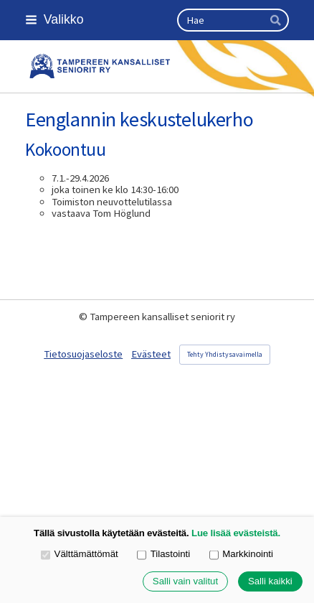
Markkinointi (241, 555)
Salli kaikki (270, 581)
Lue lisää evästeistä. (235, 533)
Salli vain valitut (185, 581)
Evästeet (151, 354)
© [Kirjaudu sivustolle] (84, 316)
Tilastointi (163, 555)
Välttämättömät (79, 555)
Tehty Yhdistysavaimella (224, 354)
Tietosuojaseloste (83, 354)
